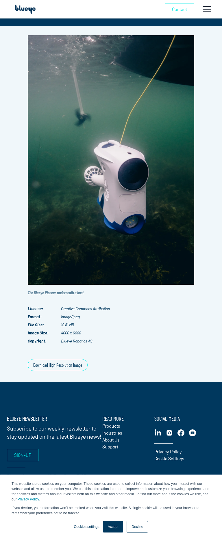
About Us (110, 439)
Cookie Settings (169, 458)
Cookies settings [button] (86, 527)
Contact (179, 9)
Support (110, 446)
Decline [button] (137, 527)
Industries (112, 432)
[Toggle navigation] (207, 9)
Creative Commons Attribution (85, 308)
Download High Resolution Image (57, 365)
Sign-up (22, 455)
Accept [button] (113, 527)
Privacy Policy (28, 499)
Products (111, 426)
